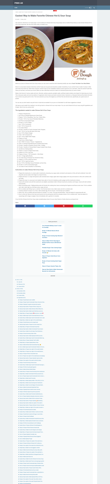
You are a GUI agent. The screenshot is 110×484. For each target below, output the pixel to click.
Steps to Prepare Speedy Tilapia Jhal (84, 57)
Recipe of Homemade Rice (83, 386)
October (79, 88)
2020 (78, 82)
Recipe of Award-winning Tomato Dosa (86, 196)
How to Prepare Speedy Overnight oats (86, 307)
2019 (77, 466)
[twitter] (35, 215)
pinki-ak (19, 1)
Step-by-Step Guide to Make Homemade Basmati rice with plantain (82, 62)
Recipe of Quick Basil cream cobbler (85, 93)
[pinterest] (48, 215)
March (79, 459)
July (78, 75)
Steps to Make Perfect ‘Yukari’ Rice (85, 388)
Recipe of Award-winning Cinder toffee (86, 148)
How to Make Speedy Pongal (84, 313)
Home (16, 5)
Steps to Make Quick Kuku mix (84, 342)
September (80, 91)
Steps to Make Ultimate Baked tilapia (86, 204)
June (78, 452)
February (79, 77)
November (79, 86)
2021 (77, 73)
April (78, 457)
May (78, 454)
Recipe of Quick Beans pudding (84, 393)
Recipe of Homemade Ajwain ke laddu (86, 269)
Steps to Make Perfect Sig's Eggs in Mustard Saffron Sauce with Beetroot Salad (84, 32)
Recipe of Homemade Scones (84, 390)
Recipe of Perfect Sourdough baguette (86, 202)
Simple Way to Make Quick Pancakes (86, 217)
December (79, 84)
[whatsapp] (61, 215)
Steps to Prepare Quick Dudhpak (85, 279)
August (79, 448)
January (79, 79)
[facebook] (22, 215)
